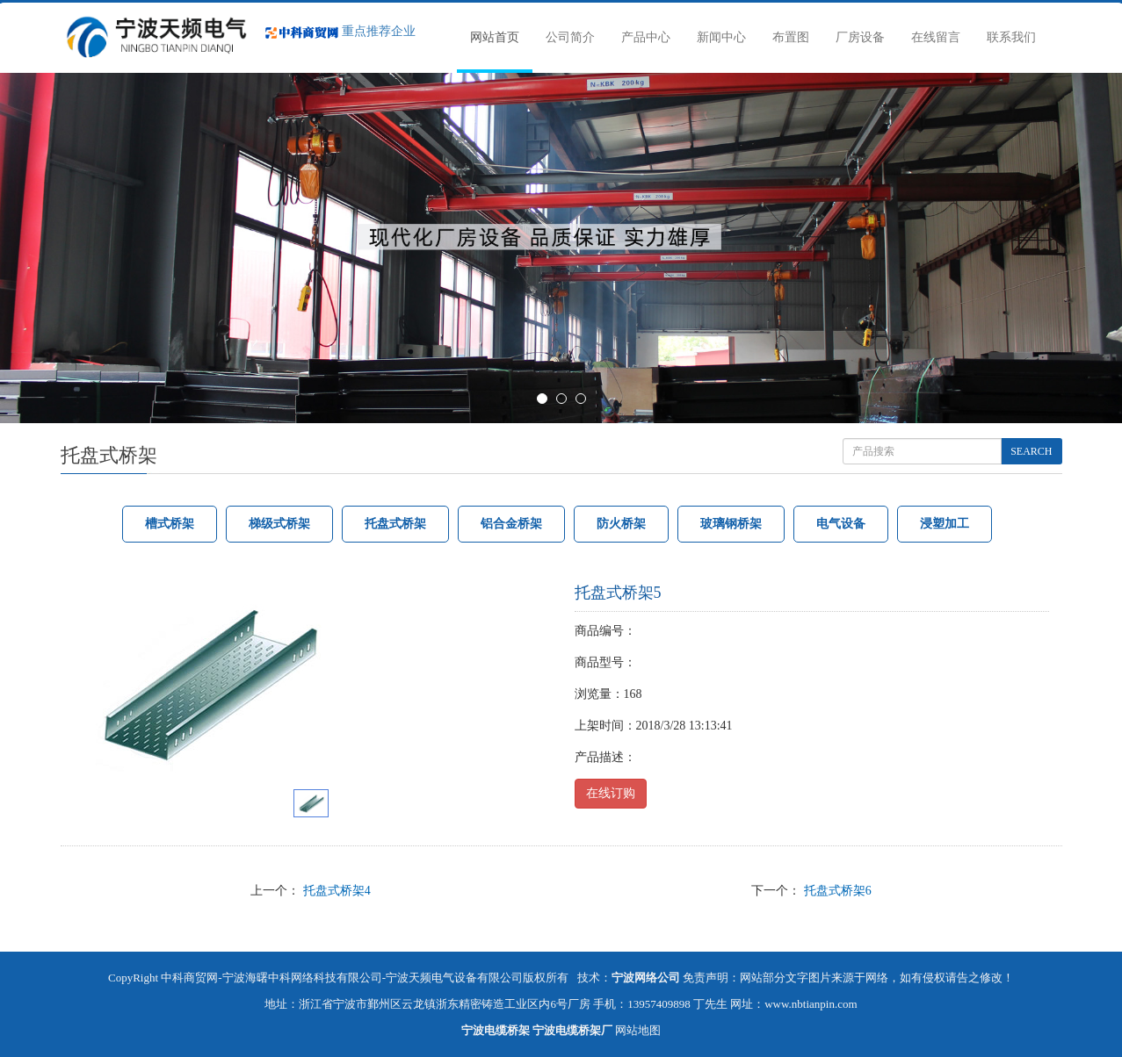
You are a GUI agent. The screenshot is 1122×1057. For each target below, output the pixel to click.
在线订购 (610, 793)
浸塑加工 (944, 523)
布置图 (790, 37)
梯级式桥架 (279, 523)
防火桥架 (621, 523)
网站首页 (494, 37)
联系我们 (1011, 37)
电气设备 (840, 523)
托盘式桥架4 (337, 890)
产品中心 (645, 37)
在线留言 (935, 37)
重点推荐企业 (340, 31)
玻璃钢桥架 (731, 523)
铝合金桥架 (511, 523)
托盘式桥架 (395, 523)
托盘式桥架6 (838, 890)
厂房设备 (860, 37)
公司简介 (570, 37)
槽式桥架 (169, 523)
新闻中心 (721, 37)
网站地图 (638, 1030)
